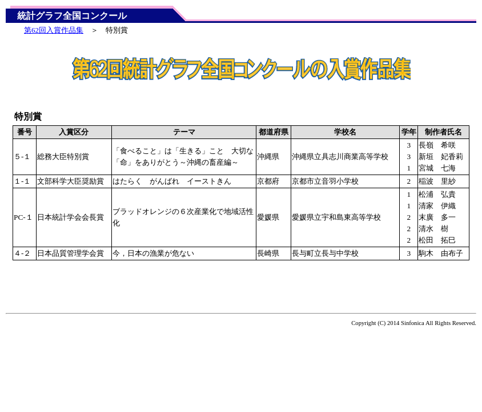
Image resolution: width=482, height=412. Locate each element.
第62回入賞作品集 (53, 30)
